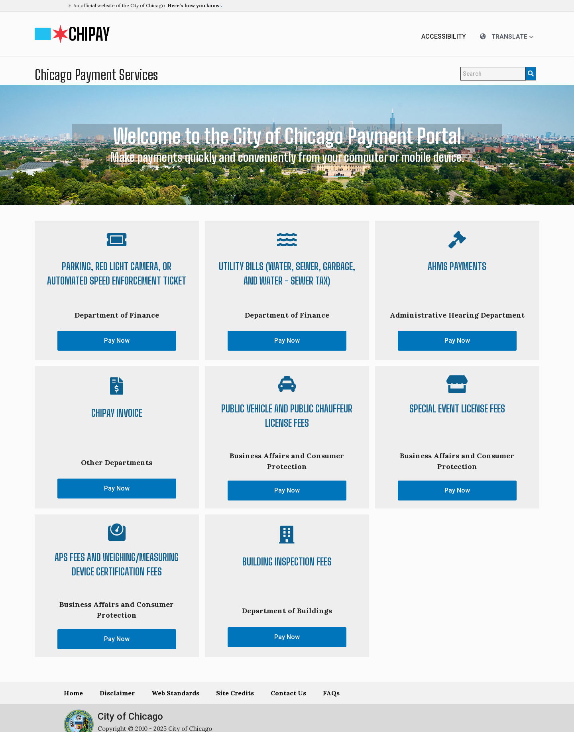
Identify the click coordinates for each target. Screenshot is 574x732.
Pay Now (117, 340)
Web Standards (175, 693)
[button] (288, 5)
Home (73, 693)
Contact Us (288, 693)
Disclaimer (117, 693)
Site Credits (235, 693)
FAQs (331, 693)
